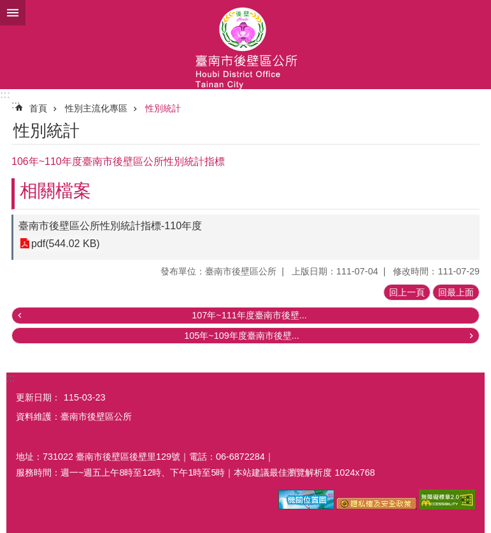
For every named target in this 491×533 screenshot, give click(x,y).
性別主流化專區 (96, 108)
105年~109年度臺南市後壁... (241, 335)
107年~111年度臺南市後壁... (249, 315)
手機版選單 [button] (12, 12)
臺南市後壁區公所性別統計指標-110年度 (110, 225)
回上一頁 (407, 292)
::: (5, 94)
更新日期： (38, 397)
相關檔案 (55, 191)
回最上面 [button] (456, 292)
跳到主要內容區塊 (6, 6)
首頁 (38, 108)
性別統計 (163, 108)
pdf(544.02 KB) (65, 243)
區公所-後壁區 (245, 44)
